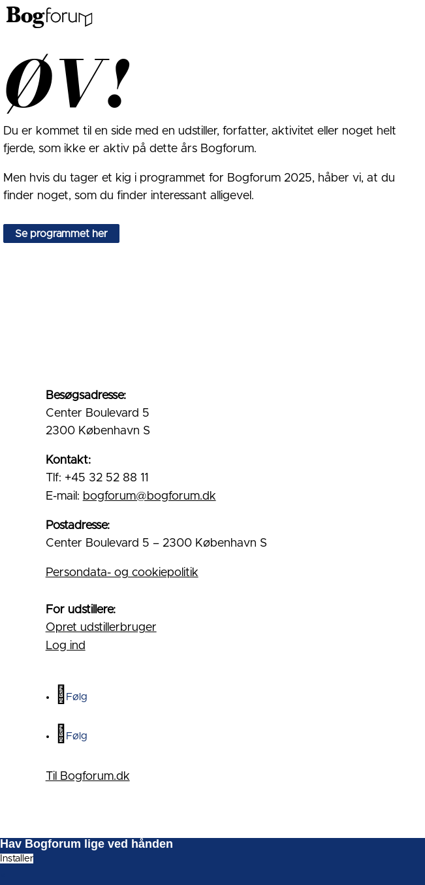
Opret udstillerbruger (101, 628)
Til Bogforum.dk (88, 776)
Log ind (66, 646)
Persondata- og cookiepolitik (122, 573)
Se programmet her (61, 233)
